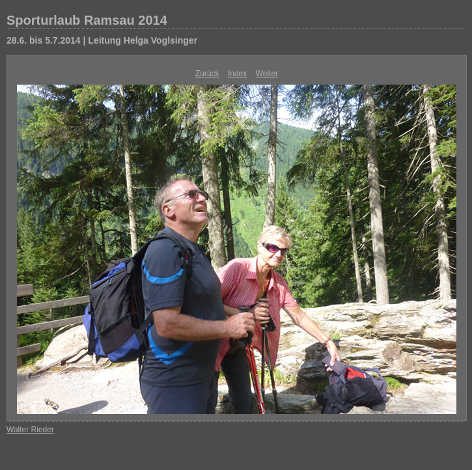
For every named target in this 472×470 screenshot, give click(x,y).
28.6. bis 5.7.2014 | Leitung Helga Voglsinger (102, 40)
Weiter (267, 73)
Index (237, 73)
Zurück (207, 73)
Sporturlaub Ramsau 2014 (87, 20)
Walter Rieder (30, 429)
